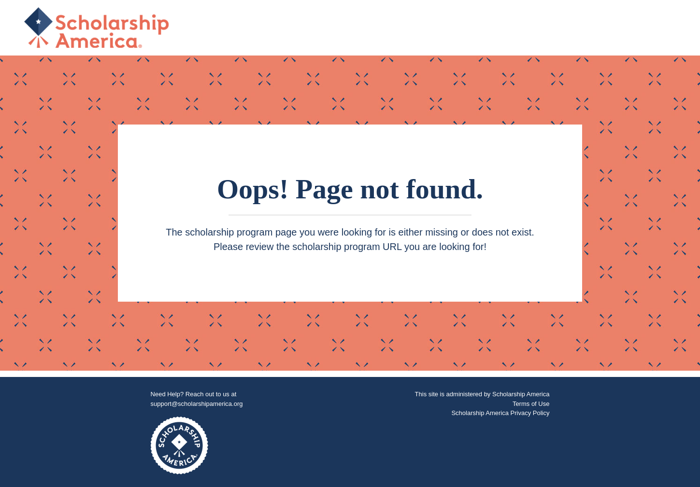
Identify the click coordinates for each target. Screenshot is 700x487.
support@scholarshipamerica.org (197, 403)
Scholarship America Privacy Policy (500, 413)
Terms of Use (531, 403)
